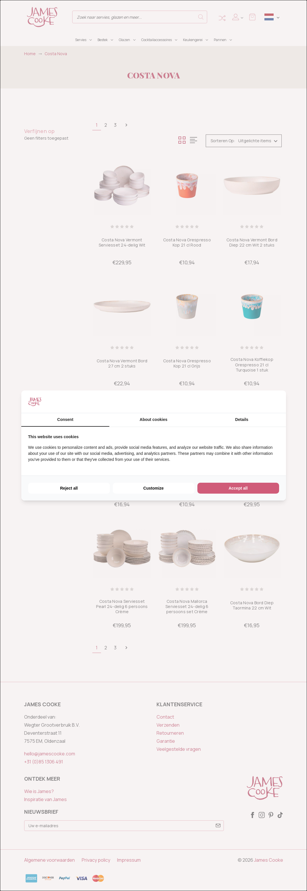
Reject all (69, 488)
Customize (153, 488)
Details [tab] (241, 419)
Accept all (237, 488)
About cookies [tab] (153, 419)
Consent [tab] (65, 419)
